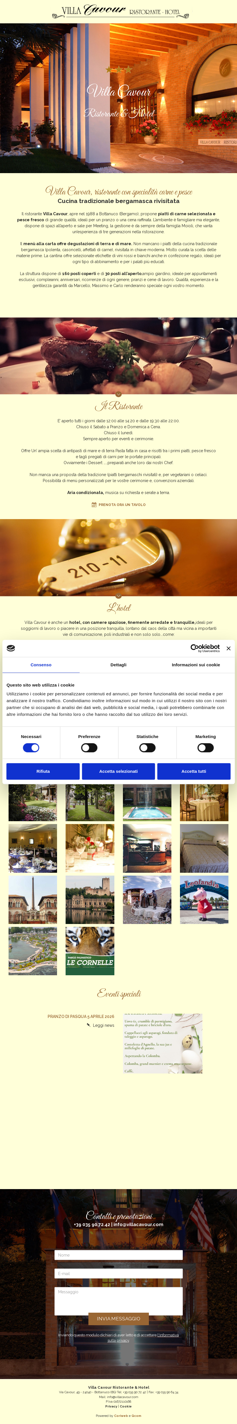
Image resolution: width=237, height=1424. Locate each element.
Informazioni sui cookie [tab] (196, 664)
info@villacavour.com (138, 1224)
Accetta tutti (193, 771)
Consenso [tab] (41, 664)
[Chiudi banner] (228, 648)
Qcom (136, 1416)
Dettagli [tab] (119, 664)
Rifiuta (43, 771)
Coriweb (121, 1416)
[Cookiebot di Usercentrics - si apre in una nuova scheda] (195, 648)
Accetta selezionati (118, 771)
